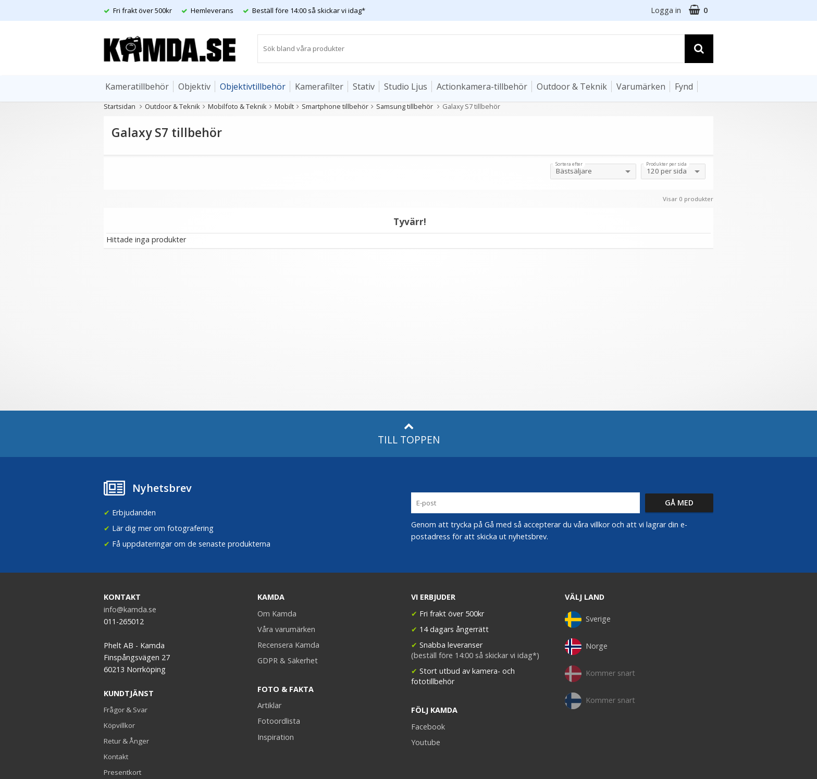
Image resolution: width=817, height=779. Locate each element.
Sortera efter (569, 164)
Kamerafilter (319, 86)
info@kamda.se (130, 609)
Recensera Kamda (288, 645)
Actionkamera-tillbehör (482, 86)
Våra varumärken (286, 629)
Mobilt (284, 106)
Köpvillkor (119, 725)
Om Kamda (276, 614)
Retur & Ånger (126, 741)
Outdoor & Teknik (572, 86)
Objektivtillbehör (253, 86)
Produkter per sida (666, 164)
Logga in (666, 10)
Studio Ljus (405, 86)
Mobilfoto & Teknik (237, 106)
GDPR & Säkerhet (287, 660)
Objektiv (194, 86)
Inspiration (275, 737)
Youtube (425, 742)
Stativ (364, 86)
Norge (586, 646)
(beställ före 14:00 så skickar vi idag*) (475, 655)
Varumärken (640, 86)
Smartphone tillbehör (335, 106)
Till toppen (409, 434)
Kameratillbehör (137, 86)
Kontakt (116, 756)
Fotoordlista (278, 721)
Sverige (588, 619)
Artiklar (269, 705)
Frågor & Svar (125, 709)
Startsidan (119, 106)
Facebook (428, 727)
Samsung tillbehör (405, 106)
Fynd (684, 86)
